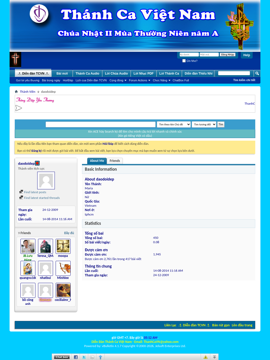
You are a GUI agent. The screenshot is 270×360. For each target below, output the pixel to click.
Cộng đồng (116, 80)
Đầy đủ (69, 233)
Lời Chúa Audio (116, 73)
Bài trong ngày (51, 80)
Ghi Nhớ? (189, 61)
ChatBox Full (181, 80)
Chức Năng (160, 80)
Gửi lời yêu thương (27, 80)
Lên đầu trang (242, 325)
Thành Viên (27, 91)
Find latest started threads (39, 198)
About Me (97, 161)
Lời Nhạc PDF (143, 73)
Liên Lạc (170, 325)
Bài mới (62, 73)
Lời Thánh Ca (169, 73)
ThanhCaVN (254, 103)
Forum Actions (138, 80)
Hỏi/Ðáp (68, 80)
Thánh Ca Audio (87, 73)
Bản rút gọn (221, 325)
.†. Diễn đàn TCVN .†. (194, 325)
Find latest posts (32, 192)
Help (246, 55)
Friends (115, 161)
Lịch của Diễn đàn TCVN (91, 80)
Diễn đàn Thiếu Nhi (198, 73)
